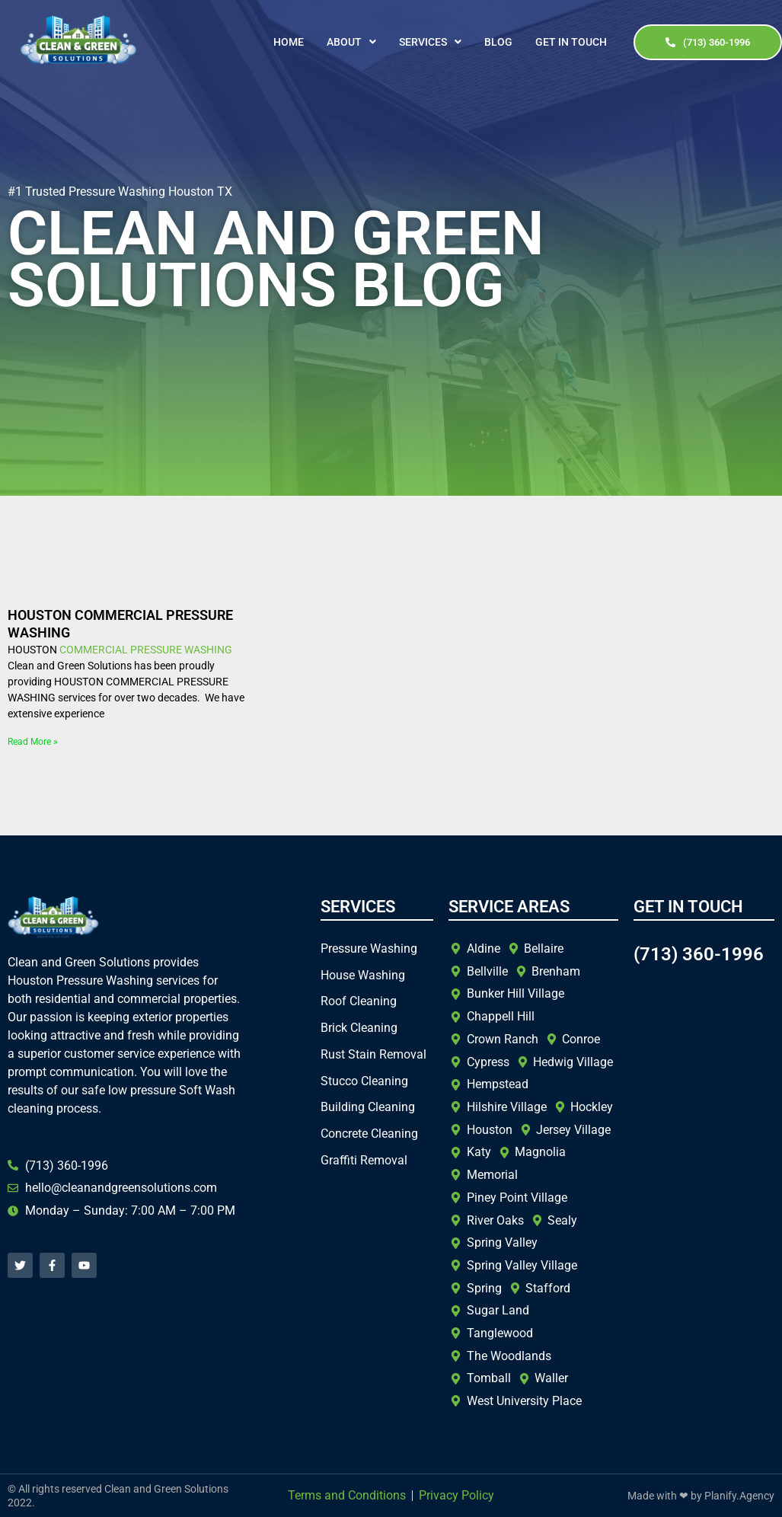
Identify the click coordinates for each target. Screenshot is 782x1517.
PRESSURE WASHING (181, 650)
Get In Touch (571, 42)
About (351, 42)
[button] (351, 42)
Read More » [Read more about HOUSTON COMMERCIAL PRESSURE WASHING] (33, 741)
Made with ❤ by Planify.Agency (700, 1496)
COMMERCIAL (93, 650)
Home (288, 42)
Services (430, 42)
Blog (498, 42)
